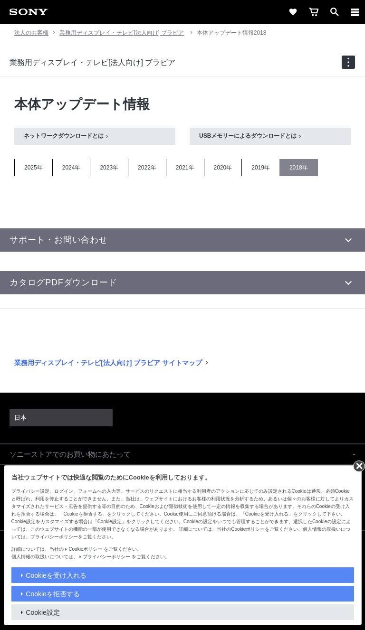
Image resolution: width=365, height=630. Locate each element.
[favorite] (292, 12)
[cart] (313, 12)
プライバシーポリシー (106, 556)
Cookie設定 (43, 612)
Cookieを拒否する (53, 594)
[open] (334, 12)
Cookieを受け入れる (56, 575)
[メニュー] (355, 12)
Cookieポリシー (85, 549)
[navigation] (348, 62)
